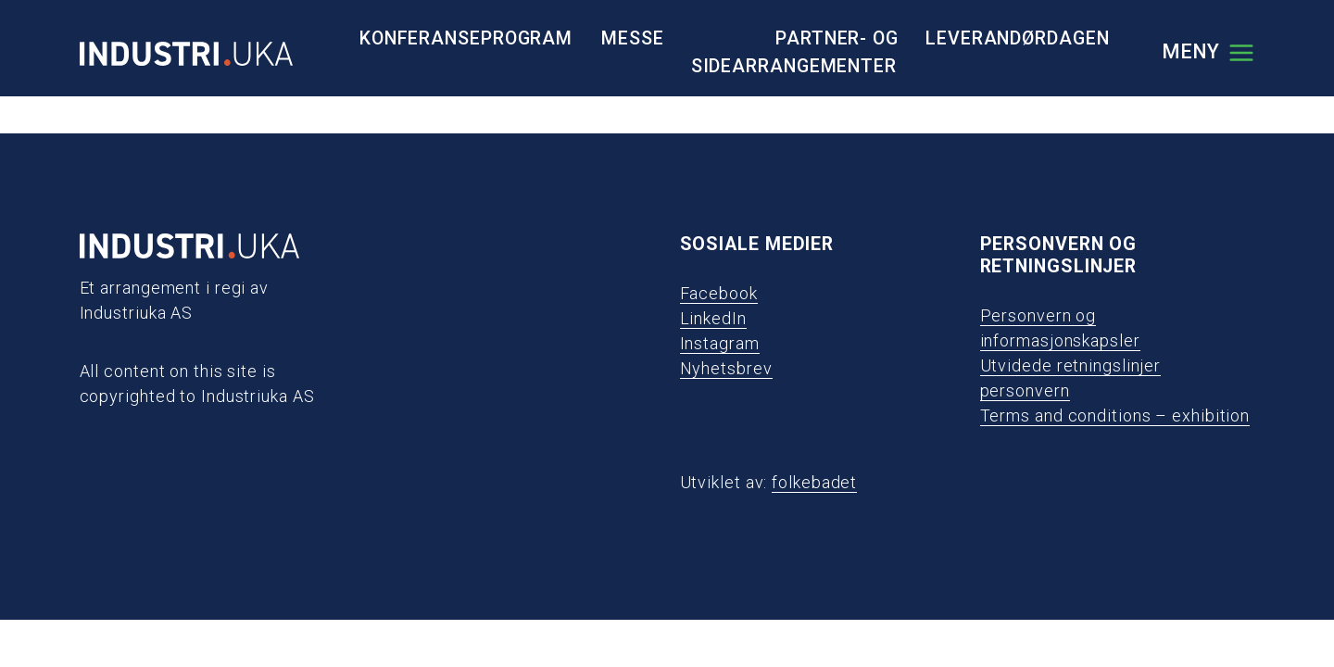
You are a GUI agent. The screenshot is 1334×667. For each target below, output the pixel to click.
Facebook (719, 293)
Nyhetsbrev (726, 368)
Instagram (720, 343)
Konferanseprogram (466, 38)
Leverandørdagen (1017, 38)
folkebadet (814, 482)
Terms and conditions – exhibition (1115, 415)
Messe (632, 38)
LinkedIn (713, 318)
